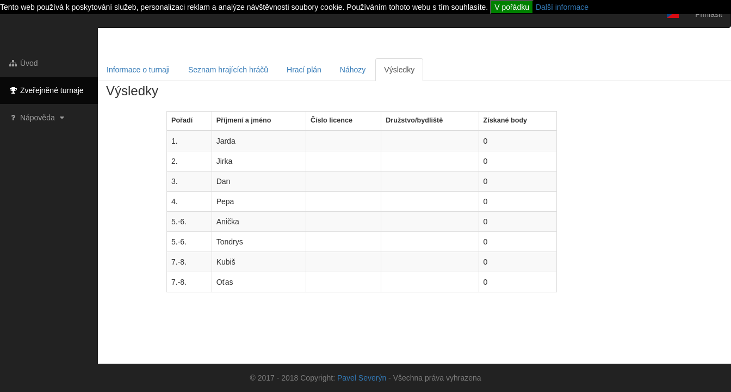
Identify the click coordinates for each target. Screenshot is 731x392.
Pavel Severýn (361, 377)
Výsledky (399, 69)
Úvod (23, 63)
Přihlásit (708, 14)
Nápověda (37, 117)
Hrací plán (304, 69)
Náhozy (353, 69)
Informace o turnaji (138, 69)
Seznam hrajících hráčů (228, 69)
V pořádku (511, 7)
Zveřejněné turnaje (46, 90)
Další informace (562, 7)
